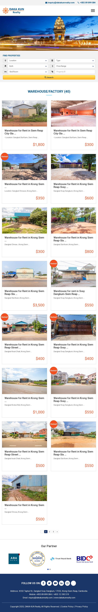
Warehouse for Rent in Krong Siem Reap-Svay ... (73, 186)
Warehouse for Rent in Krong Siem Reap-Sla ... (73, 239)
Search (49, 77)
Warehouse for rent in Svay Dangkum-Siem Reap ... (69, 293)
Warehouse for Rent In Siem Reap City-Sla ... (73, 132)
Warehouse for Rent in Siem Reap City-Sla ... (24, 132)
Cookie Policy (67, 606)
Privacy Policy (81, 606)
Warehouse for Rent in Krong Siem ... (24, 186)
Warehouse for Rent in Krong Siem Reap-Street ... (24, 346)
